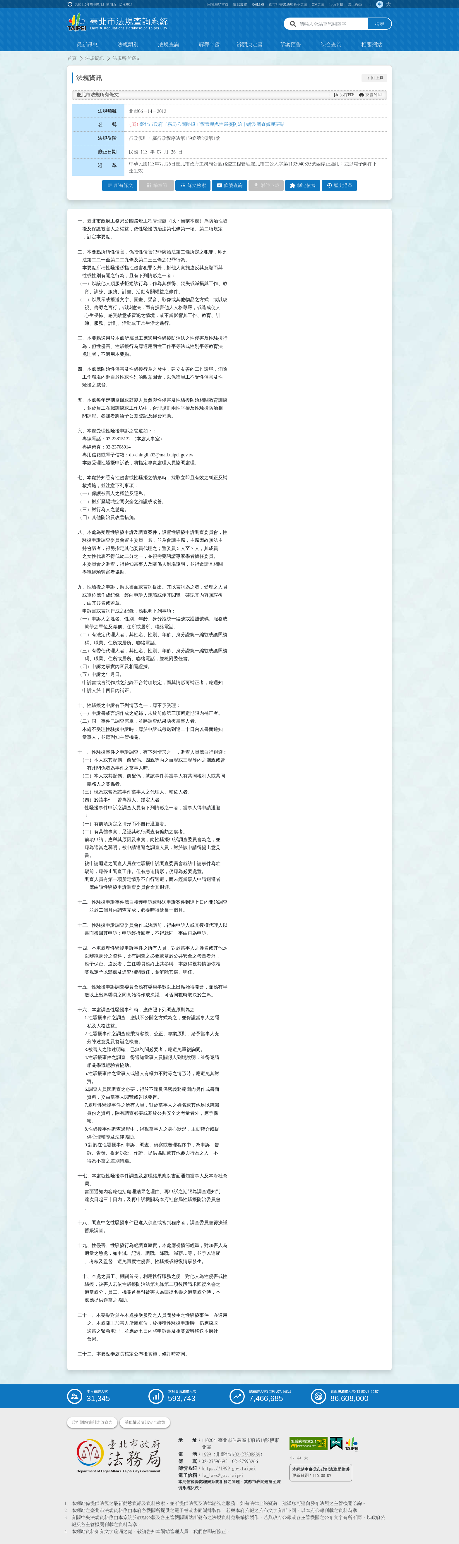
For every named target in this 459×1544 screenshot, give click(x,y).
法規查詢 (168, 45)
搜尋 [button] (379, 24)
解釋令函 (209, 45)
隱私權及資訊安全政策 (144, 1423)
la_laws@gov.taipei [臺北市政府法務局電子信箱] (223, 1475)
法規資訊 (94, 58)
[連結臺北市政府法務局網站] (118, 1456)
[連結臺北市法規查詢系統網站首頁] (117, 23)
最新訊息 (87, 45)
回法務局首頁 (217, 4)
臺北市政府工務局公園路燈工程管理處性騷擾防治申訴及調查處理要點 (212, 124)
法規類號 (107, 111)
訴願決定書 (250, 45)
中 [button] (380, 4)
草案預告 (290, 45)
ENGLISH (258, 4)
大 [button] (388, 4)
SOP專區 (318, 4)
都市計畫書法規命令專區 (288, 4)
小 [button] (371, 4)
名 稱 (107, 125)
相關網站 (371, 45)
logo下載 (336, 4)
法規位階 (107, 138)
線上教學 (355, 4)
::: (3, 55)
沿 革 (107, 165)
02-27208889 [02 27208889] (247, 1454)
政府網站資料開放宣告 (92, 1423)
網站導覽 (240, 4)
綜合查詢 (331, 45)
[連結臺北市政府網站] (351, 1444)
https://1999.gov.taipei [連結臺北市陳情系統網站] (229, 1468)
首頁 (72, 58)
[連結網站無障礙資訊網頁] (309, 1443)
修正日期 (107, 152)
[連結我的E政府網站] (336, 1443)
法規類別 (127, 45)
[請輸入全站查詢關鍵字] (332, 24)
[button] (374, 78)
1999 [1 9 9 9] (206, 1454)
